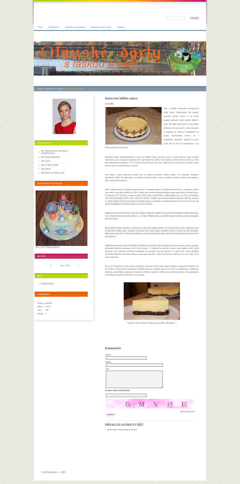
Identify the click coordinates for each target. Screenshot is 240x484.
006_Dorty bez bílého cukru (52, 173)
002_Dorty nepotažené (50, 157)
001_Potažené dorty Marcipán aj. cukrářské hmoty (55, 152)
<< (51, 265)
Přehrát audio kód (187, 415)
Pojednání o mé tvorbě (53, 89)
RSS (63, 475)
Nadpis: (108, 362)
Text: (107, 369)
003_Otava (45, 161)
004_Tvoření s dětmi (49, 165)
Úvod (40, 89)
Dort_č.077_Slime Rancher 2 (48, 247)
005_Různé (46, 169)
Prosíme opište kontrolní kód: (117, 394)
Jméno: (108, 355)
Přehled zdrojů (47, 283)
